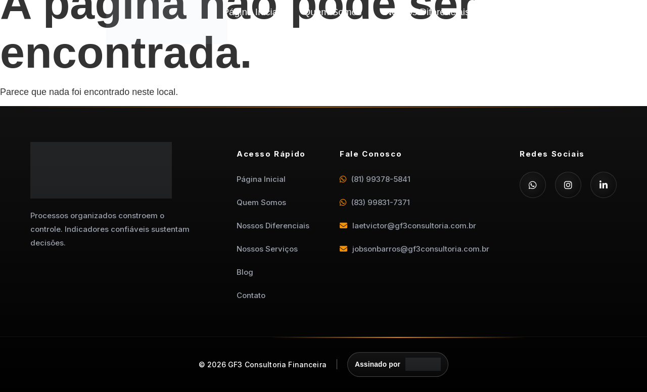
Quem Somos (332, 12)
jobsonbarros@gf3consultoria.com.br (414, 249)
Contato (548, 27)
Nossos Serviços (529, 12)
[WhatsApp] (533, 185)
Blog (497, 27)
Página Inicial (251, 12)
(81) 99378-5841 (375, 179)
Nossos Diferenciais (427, 12)
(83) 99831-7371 (375, 202)
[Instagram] (568, 185)
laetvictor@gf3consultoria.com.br (408, 225)
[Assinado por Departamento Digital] (398, 364)
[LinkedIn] (603, 185)
